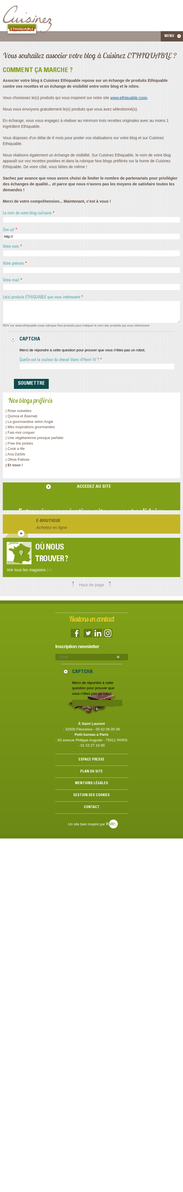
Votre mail (12, 280)
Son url (10, 230)
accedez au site (94, 486)
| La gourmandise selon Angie (29, 422)
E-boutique (48, 521)
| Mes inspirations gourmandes (30, 427)
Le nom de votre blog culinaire (29, 213)
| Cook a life (15, 449)
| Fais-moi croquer (21, 432)
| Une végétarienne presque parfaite (34, 438)
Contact (91, 807)
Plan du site (91, 772)
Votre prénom (15, 263)
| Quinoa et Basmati (21, 416)
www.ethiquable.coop (128, 97)
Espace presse (91, 760)
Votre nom (12, 246)
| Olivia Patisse (18, 459)
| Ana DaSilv (15, 454)
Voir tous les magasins (29, 570)
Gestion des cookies (91, 795)
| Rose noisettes (18, 411)
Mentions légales (91, 783)
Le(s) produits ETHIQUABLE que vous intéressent (43, 297)
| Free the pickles (19, 443)
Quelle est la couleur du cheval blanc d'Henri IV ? (60, 360)
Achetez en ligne (51, 527)
